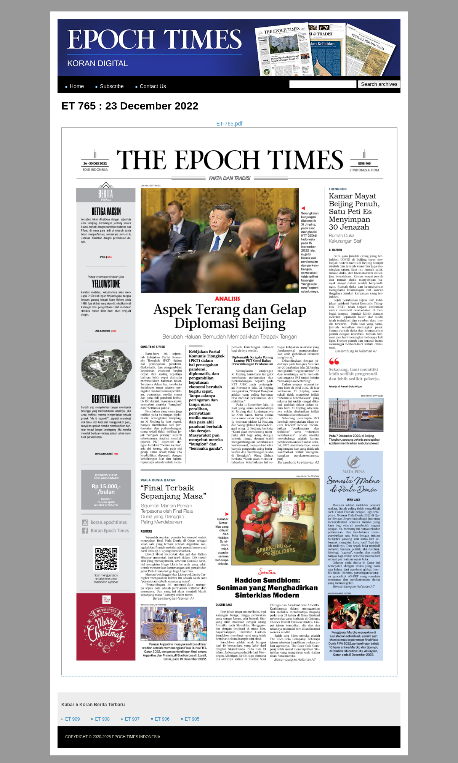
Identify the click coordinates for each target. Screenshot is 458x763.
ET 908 (102, 719)
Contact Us (153, 86)
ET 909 (72, 719)
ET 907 (132, 719)
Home (77, 86)
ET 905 (192, 719)
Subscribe (111, 86)
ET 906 (162, 719)
